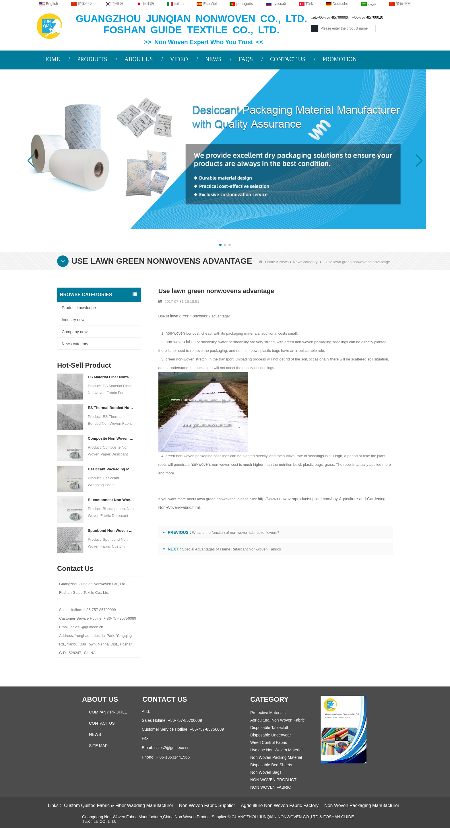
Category (269, 699)
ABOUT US (138, 59)
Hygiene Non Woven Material (276, 750)
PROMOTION (340, 59)
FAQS (245, 59)
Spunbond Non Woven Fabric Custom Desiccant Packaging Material (111, 530)
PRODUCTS (92, 59)
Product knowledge (79, 307)
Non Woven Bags (266, 772)
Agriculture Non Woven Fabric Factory (280, 805)
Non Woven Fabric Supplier (207, 805)
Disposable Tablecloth (269, 727)
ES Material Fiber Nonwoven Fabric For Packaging (111, 377)
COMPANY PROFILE (108, 712)
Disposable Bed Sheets (271, 765)
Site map (98, 745)
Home (267, 262)
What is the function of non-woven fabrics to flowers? (235, 532)
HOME (51, 59)
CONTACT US (287, 59)
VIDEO (179, 59)
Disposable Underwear (270, 735)
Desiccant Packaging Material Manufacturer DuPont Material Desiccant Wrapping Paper (111, 469)
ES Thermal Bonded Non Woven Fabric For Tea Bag (111, 408)
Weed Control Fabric (268, 742)
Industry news (74, 319)
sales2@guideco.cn (171, 747)
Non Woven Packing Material (276, 757)
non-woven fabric (180, 342)
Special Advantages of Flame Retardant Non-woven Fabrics (231, 549)
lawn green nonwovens (189, 316)
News (284, 262)
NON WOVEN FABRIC (270, 787)
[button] (220, 245)
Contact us (164, 699)
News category (305, 262)
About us (100, 699)
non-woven (175, 333)
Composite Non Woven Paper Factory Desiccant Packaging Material (111, 438)
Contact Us (102, 723)
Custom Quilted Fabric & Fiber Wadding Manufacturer (118, 805)
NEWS (213, 59)
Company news (76, 331)
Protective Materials (268, 712)
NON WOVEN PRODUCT (273, 779)
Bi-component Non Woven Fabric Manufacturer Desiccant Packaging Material (111, 500)
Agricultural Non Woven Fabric (277, 720)
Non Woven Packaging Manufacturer (361, 805)
